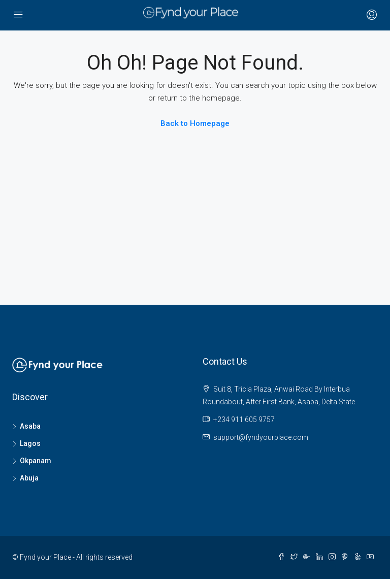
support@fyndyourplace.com (260, 437)
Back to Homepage (195, 123)
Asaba (30, 426)
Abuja (29, 478)
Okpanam (35, 461)
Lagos (30, 443)
